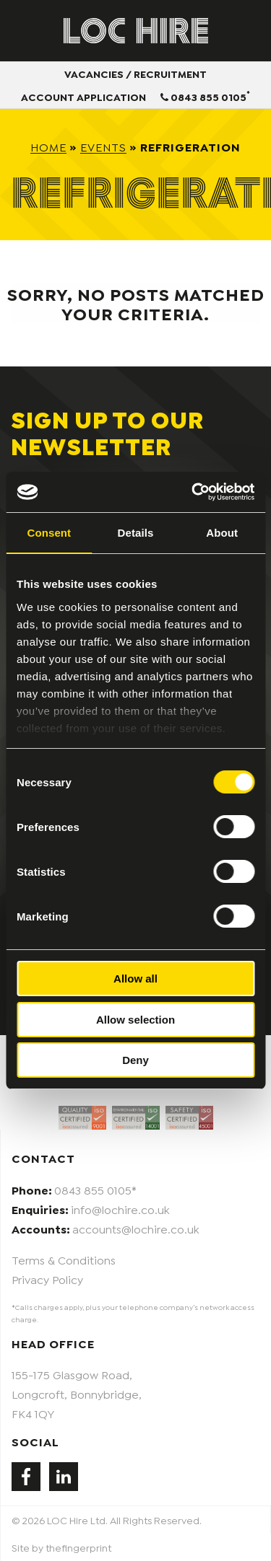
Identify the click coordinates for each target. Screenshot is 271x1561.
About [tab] (222, 533)
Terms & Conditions (64, 1259)
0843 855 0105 (205, 95)
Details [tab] (136, 533)
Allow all (135, 978)
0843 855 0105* (95, 1189)
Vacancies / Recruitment (135, 73)
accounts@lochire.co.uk (135, 1228)
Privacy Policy (47, 1278)
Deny (135, 1060)
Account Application (83, 96)
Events (103, 146)
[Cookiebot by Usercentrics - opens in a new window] (193, 492)
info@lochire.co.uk (120, 1208)
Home (48, 146)
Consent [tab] (49, 533)
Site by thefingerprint (61, 1547)
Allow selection (135, 1019)
